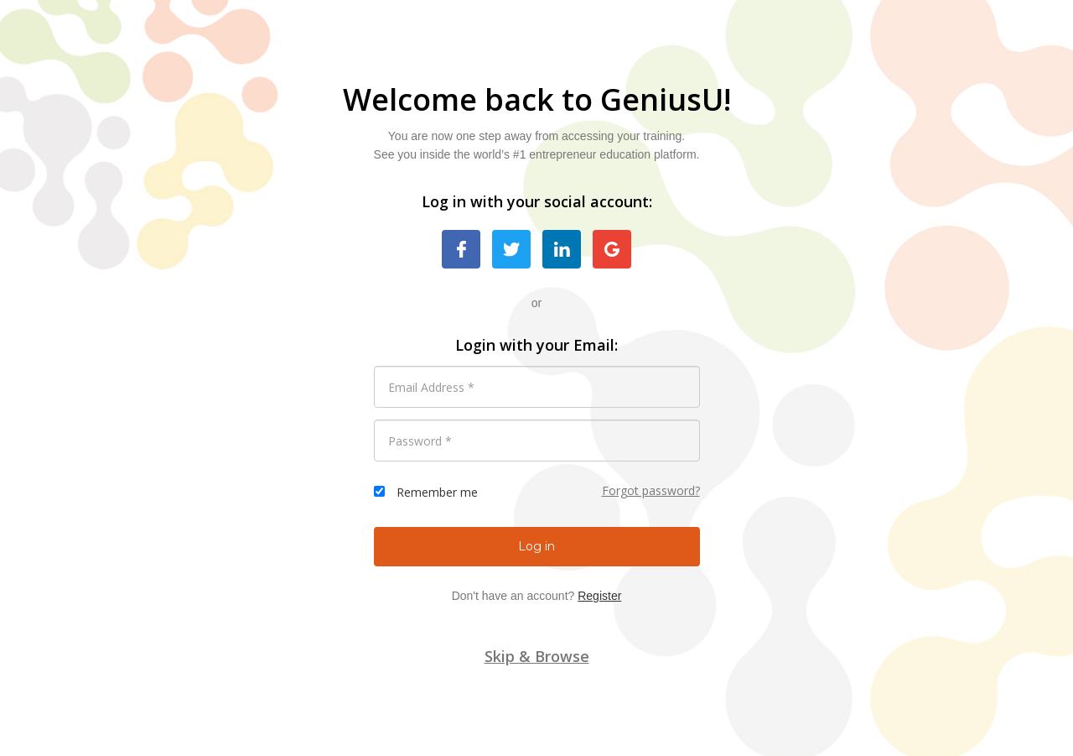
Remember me (437, 492)
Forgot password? (651, 490)
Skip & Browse (537, 656)
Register (599, 595)
